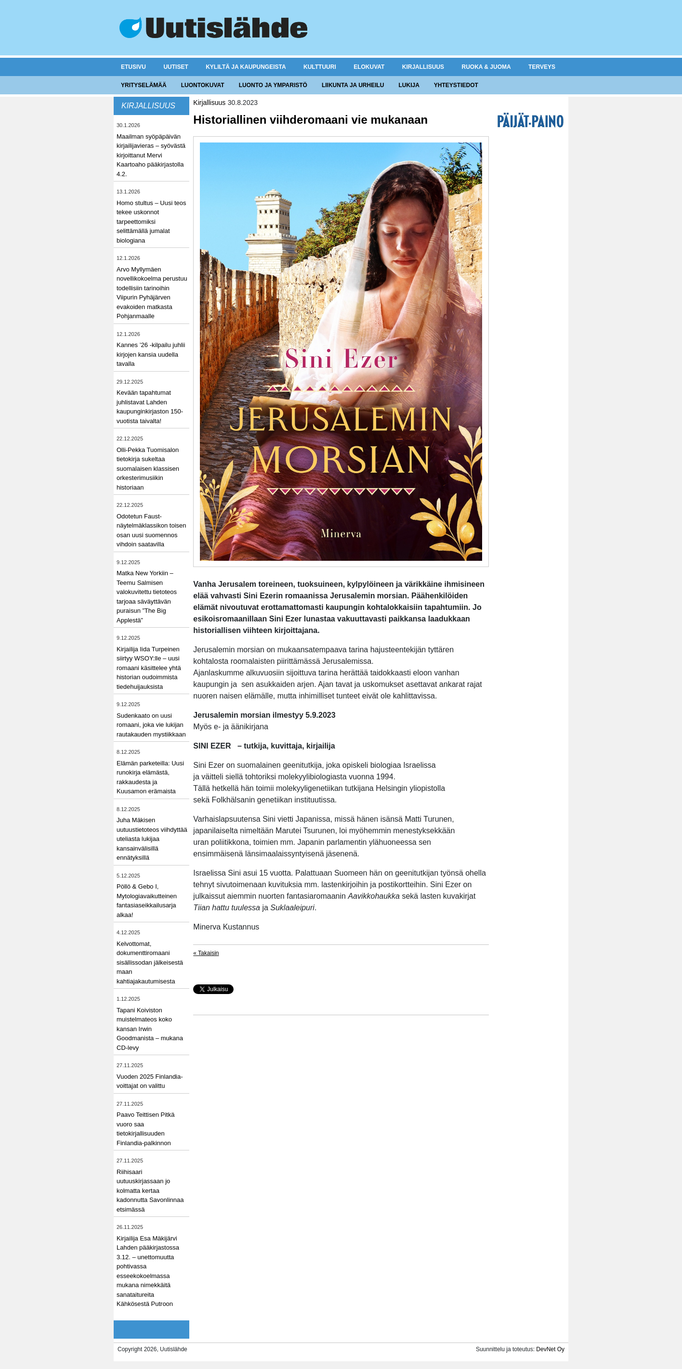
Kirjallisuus (423, 67)
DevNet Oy (550, 1349)
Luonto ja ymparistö (273, 85)
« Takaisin (206, 953)
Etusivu (133, 67)
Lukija (408, 85)
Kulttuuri (319, 67)
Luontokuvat (202, 85)
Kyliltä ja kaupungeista (246, 67)
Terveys (541, 67)
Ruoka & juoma (486, 67)
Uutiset (175, 67)
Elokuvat (369, 67)
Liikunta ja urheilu (353, 85)
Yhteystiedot (456, 85)
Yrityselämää (144, 85)
